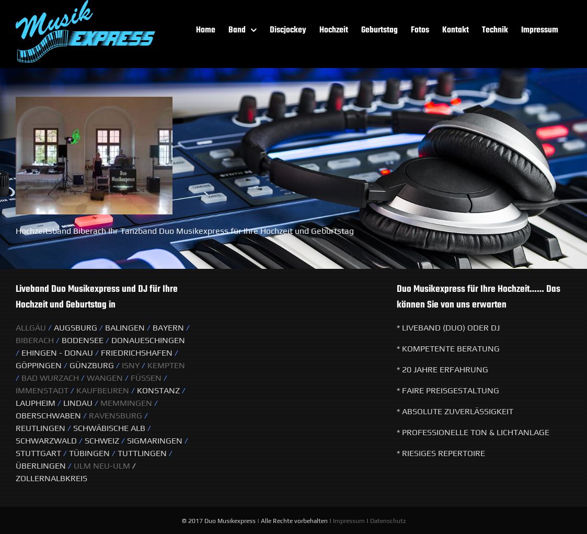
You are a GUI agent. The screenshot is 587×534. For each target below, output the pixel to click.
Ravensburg (115, 416)
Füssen (146, 378)
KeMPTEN (166, 365)
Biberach (35, 340)
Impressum (349, 521)
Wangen (105, 378)
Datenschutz (388, 521)
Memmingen (126, 403)
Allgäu (31, 328)
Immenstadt (42, 390)
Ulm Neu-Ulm (101, 466)
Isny (132, 365)
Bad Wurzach (50, 378)
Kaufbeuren (102, 390)
